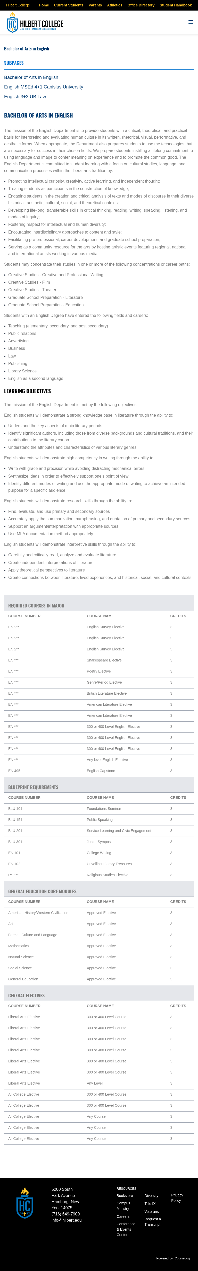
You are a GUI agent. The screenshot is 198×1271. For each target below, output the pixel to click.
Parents (95, 5)
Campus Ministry (123, 1206)
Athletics (114, 5)
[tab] (99, 77)
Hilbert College (18, 5)
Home (44, 5)
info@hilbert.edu (67, 1220)
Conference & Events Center (126, 1229)
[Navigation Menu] (191, 22)
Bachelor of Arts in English (31, 77)
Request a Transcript (153, 1222)
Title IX (150, 1204)
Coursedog (182, 1258)
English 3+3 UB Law (25, 96)
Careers (123, 1216)
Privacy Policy (177, 1198)
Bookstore (125, 1196)
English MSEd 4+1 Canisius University (43, 86)
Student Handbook (176, 5)
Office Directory (141, 5)
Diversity (152, 1196)
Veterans (152, 1212)
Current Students (69, 5)
